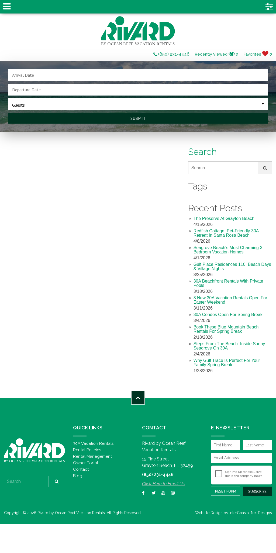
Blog (77, 475)
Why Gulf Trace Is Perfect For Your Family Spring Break (227, 362)
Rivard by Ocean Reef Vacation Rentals (138, 30)
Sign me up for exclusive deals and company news (243, 474)
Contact (81, 469)
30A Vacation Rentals (93, 443)
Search (198, 167)
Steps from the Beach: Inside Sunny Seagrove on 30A (229, 346)
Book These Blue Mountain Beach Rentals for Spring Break (226, 329)
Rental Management (92, 456)
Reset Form (225, 491)
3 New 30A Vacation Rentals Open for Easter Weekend (230, 300)
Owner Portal (85, 462)
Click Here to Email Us (163, 483)
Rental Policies (87, 449)
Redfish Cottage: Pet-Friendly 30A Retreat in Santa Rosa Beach (226, 233)
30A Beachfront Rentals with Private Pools (228, 283)
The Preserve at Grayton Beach (224, 218)
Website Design (209, 513)
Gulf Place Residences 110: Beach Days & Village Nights (232, 266)
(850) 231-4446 (171, 54)
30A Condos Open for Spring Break (228, 315)
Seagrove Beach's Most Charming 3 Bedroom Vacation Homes (228, 250)
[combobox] (138, 104)
